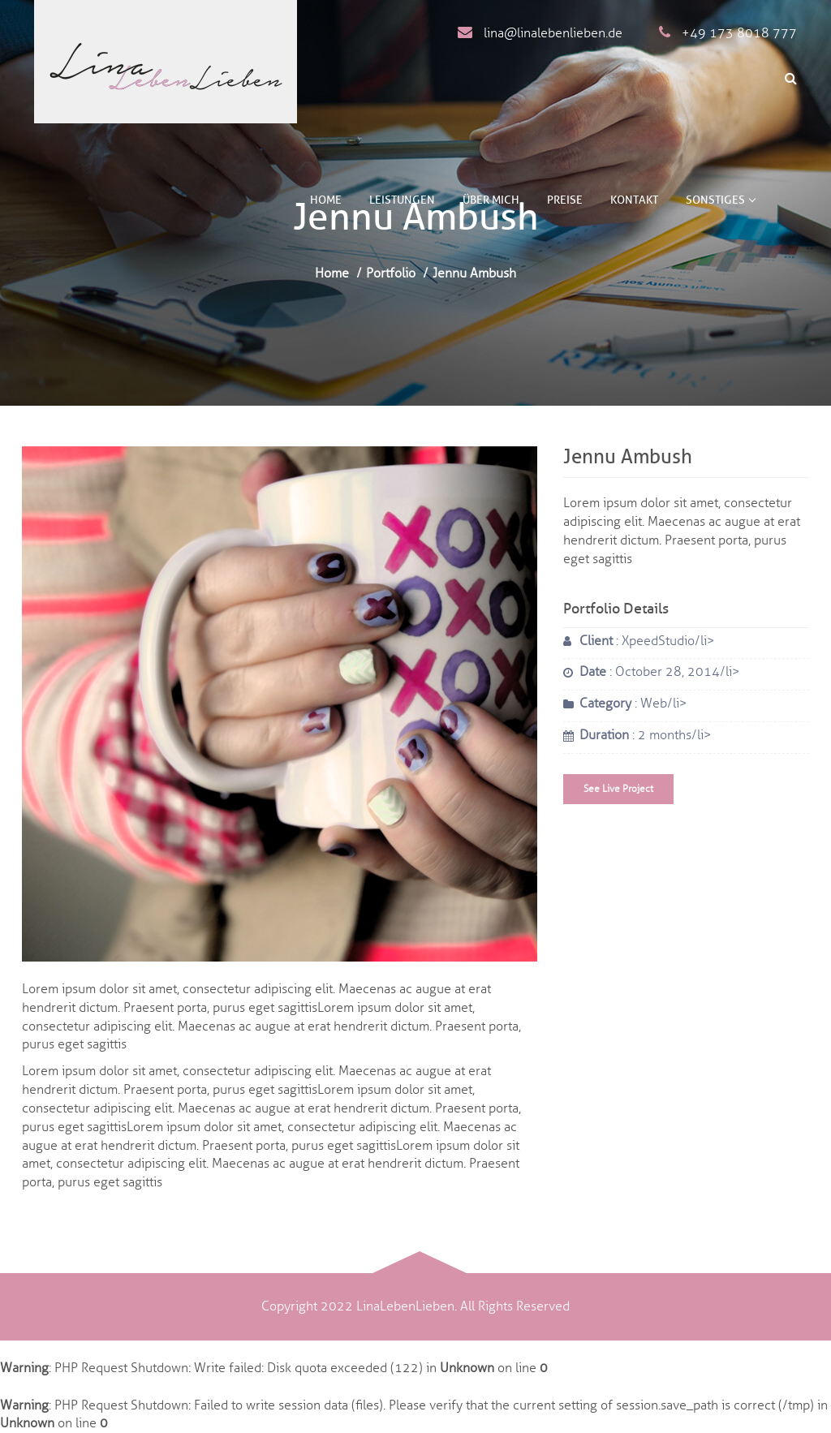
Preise (565, 200)
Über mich (491, 200)
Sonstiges (720, 200)
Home (326, 200)
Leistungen (402, 200)
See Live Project (618, 788)
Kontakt (634, 200)
